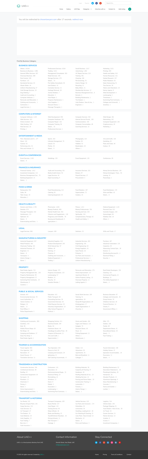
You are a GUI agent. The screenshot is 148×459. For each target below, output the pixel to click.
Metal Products (26, 244)
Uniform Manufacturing (28, 88)
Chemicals (24, 382)
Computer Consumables (84, 124)
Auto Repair (52, 97)
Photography (81, 139)
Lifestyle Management (56, 141)
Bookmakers (81, 146)
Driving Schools (54, 418)
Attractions (80, 350)
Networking (108, 119)
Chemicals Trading (27, 246)
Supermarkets (81, 192)
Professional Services (57, 69)
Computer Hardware (56, 119)
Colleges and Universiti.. (111, 102)
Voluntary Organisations (57, 307)
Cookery (79, 195)
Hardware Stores (54, 328)
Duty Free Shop (26, 336)
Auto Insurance (25, 425)
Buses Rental (53, 404)
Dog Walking (25, 93)
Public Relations (109, 81)
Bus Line (23, 423)
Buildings (107, 277)
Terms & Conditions (117, 454)
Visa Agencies (26, 350)
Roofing (24, 372)
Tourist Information (110, 348)
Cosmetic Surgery (110, 212)
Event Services (27, 158)
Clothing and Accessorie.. (29, 102)
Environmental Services (28, 297)
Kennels (79, 95)
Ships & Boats (53, 411)
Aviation (106, 418)
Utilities (51, 248)
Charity (106, 307)
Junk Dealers (53, 85)
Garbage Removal (55, 90)
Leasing (106, 175)
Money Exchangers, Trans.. (112, 173)
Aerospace (24, 256)
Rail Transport (53, 421)
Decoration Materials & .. (112, 370)
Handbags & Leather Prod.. (57, 331)
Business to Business (29, 71)
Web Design (108, 117)
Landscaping (108, 95)
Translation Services (27, 358)
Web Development (109, 93)
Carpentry (107, 246)
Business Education (110, 295)
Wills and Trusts (109, 231)
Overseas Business (27, 76)
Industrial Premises (27, 248)
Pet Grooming (81, 81)
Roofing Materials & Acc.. (85, 375)
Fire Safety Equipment (111, 280)
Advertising (81, 71)
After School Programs (56, 309)
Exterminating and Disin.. (29, 221)
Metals (51, 384)
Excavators (52, 387)
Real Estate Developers (112, 270)
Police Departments (27, 311)
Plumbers (24, 379)
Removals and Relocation (29, 100)
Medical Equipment (111, 207)
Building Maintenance (83, 97)
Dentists (24, 209)
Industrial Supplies (55, 241)
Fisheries (79, 253)
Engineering (81, 244)
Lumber (106, 389)
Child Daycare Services (56, 304)
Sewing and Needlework (56, 219)
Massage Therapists (55, 107)
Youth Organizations (83, 307)
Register (87, 3)
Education (52, 95)
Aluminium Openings (110, 379)
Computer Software (27, 97)
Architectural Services (28, 370)
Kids (22, 326)
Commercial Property (111, 275)
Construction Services (28, 367)
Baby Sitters (80, 88)
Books (51, 326)
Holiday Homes (109, 350)
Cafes (23, 192)
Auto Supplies (53, 102)
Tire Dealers (80, 100)
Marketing (108, 69)
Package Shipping (110, 406)
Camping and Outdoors (28, 333)
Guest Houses (26, 355)
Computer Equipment (111, 122)
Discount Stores (53, 105)
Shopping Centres (55, 321)
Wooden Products (110, 377)
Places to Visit (53, 350)
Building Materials (82, 367)
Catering (52, 192)
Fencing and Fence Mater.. (85, 379)
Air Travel (107, 411)
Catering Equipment (55, 195)
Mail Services (25, 127)
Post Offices (24, 309)
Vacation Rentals (54, 282)
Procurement (80, 178)
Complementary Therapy (85, 217)
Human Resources (110, 76)
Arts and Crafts (109, 139)
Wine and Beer (109, 192)
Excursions (107, 355)
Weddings (52, 158)
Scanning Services (82, 127)
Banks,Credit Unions (55, 173)
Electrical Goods (54, 324)
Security (106, 258)
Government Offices (110, 309)
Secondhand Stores (110, 331)
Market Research (110, 78)
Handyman (107, 375)
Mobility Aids (108, 217)
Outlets (107, 324)
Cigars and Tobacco (83, 324)
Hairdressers (25, 214)
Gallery (68, 9)
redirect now (77, 19)
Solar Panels (81, 251)
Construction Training (83, 382)
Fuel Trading (107, 336)
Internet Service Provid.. (85, 119)
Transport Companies (56, 401)
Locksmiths (80, 384)
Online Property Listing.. (84, 277)
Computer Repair (55, 122)
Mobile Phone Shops (28, 328)
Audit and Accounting (28, 95)
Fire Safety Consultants (56, 83)
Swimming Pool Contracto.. (112, 100)
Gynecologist (108, 214)
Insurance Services (83, 171)
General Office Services (29, 73)
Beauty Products (54, 209)
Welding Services (82, 377)
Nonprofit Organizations (84, 302)
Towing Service (54, 409)
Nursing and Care (83, 212)
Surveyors (24, 377)
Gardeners (80, 372)
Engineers (79, 105)
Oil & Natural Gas (54, 246)
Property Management (28, 277)
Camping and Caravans (56, 353)
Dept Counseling (54, 178)
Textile (106, 326)
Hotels (79, 348)
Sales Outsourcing (110, 83)
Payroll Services (82, 175)
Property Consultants (56, 273)
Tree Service (108, 85)
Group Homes (108, 299)
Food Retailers (82, 190)
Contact (129, 454)
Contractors (24, 105)
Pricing (105, 454)
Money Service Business (112, 171)
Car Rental (25, 401)
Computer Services (83, 117)
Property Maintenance (55, 100)
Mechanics (80, 418)
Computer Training (55, 124)
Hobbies (79, 144)
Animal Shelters (54, 93)
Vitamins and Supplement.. (58, 214)
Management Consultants (57, 73)
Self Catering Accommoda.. (57, 358)
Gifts (106, 321)
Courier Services (109, 413)
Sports (51, 139)
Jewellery (107, 105)
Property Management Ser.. (30, 273)
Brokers (79, 173)
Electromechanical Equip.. (57, 372)
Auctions (23, 285)
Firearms (51, 253)
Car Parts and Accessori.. (84, 256)
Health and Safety (110, 73)
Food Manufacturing (56, 190)
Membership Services (83, 90)
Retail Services (54, 76)
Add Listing (122, 9)
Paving (23, 384)
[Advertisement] (74, 41)
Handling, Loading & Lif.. (84, 411)
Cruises (106, 421)
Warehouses (25, 282)
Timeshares (107, 97)
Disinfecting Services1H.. (111, 253)
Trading (52, 71)
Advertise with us (100, 9)
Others (25, 69)
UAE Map (77, 9)
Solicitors (80, 231)
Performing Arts (26, 146)
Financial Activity (27, 171)
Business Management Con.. (85, 93)
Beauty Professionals (84, 209)
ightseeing (52, 355)
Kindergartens (81, 304)
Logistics (107, 401)
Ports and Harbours (82, 423)
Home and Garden (83, 321)
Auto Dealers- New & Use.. (85, 102)
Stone (23, 260)
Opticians (24, 217)
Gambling (107, 141)
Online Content (26, 122)
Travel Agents (26, 348)
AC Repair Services (83, 73)
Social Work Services (84, 295)
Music (23, 141)
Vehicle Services (82, 401)
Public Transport (54, 297)
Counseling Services (55, 299)
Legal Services (25, 107)
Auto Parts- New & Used (85, 416)
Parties (51, 146)
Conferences (108, 158)
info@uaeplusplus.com (62, 445)
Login (80, 3)
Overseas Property (83, 280)
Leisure (51, 144)
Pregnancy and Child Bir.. (57, 217)
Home (61, 9)
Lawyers (52, 231)
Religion (24, 304)
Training (80, 76)
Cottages (79, 358)
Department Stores (110, 328)
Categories (87, 9)
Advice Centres (26, 302)
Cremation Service (55, 88)
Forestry (79, 387)
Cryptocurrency (109, 124)
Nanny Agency (108, 90)
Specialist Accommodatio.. (112, 353)
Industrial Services (83, 241)
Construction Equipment (29, 375)
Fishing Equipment (83, 333)
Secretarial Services (27, 83)
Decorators (52, 370)
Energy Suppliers (82, 248)
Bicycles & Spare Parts (29, 404)
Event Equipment (82, 158)
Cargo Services (26, 406)
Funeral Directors (109, 304)
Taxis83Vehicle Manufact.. (57, 416)
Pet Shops (24, 331)
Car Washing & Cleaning (84, 413)
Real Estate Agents (28, 270)
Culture (106, 146)
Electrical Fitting (109, 256)
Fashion (79, 141)
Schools (24, 295)
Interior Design (81, 83)
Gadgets (79, 326)
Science (106, 251)
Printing (107, 71)
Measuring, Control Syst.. (112, 248)
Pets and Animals (27, 148)
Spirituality (80, 214)
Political (51, 311)
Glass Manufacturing (110, 382)
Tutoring (79, 297)
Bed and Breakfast (83, 355)
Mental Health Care (55, 212)
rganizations (52, 221)
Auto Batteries (26, 416)
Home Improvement (83, 273)
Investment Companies (29, 173)
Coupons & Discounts (56, 333)
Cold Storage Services (28, 90)
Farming (51, 251)
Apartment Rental (82, 275)
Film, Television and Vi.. (29, 139)
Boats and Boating (55, 413)
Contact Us (112, 9)
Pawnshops (107, 178)
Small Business (82, 69)
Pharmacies (53, 207)
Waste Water (25, 85)
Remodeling (53, 377)
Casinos (24, 144)
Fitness (80, 207)
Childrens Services (110, 302)
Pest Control (25, 78)
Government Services (56, 302)
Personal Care (109, 209)
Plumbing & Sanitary (110, 372)
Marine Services (109, 416)
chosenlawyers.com (48, 19)
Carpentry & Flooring (83, 370)
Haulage (51, 423)
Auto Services (25, 409)
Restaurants (25, 190)
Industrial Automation (111, 244)
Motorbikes (80, 406)
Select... (51, 81)
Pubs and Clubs (109, 144)
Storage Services (55, 78)
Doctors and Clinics (28, 207)
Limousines (80, 409)
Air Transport (25, 411)
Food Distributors (110, 190)
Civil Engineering (82, 246)
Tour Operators (54, 348)
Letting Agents (81, 282)
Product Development (56, 244)
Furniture (24, 81)
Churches (79, 309)
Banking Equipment (27, 178)
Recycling (80, 85)
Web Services (26, 119)
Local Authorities (26, 299)
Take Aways (25, 195)
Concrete (106, 384)
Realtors (51, 277)
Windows (52, 379)
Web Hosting (26, 124)
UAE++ (42, 454)
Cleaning (80, 78)
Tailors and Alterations (111, 88)
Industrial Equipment (28, 241)
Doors (50, 382)
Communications (82, 122)
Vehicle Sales (109, 404)
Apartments (80, 353)
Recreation (24, 353)
